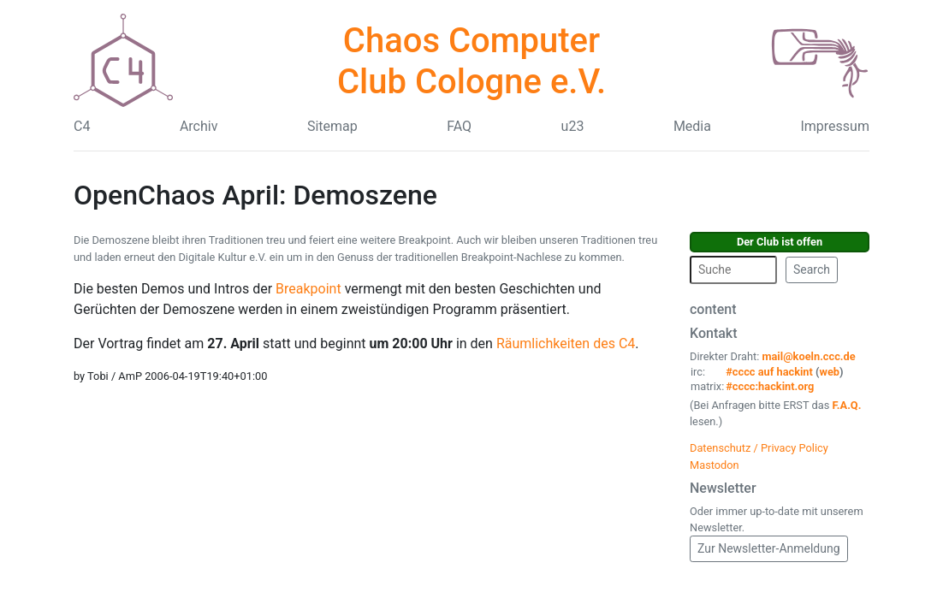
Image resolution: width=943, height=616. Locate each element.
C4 (82, 126)
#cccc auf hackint (769, 371)
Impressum (834, 126)
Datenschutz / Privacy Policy (759, 447)
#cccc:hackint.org (770, 386)
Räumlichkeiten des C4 (565, 343)
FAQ (459, 126)
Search (811, 269)
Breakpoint (308, 289)
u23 (572, 126)
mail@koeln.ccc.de (808, 356)
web (830, 371)
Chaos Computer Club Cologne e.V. (471, 61)
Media (692, 126)
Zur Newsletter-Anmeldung (768, 548)
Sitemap (332, 126)
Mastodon (714, 465)
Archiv (199, 126)
